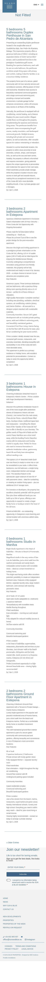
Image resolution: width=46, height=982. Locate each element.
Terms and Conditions (25, 946)
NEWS (5, 902)
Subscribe (23, 874)
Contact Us (8, 909)
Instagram (30, 940)
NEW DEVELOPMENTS (12, 917)
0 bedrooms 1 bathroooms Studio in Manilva (21, 542)
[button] (37, 4)
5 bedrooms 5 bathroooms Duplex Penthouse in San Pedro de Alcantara (19, 33)
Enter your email (16, 867)
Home (5, 898)
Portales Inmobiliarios (9, 957)
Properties (8, 920)
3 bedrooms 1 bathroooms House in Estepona (21, 387)
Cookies (8, 946)
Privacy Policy (11, 949)
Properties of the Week (14, 924)
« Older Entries (12, 843)
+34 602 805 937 (10, 937)
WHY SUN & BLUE (10, 906)
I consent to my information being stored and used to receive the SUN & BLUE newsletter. (25, 882)
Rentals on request (12, 927)
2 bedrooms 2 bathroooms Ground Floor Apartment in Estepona (20, 695)
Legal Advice (27, 949)
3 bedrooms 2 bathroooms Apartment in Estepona (22, 212)
